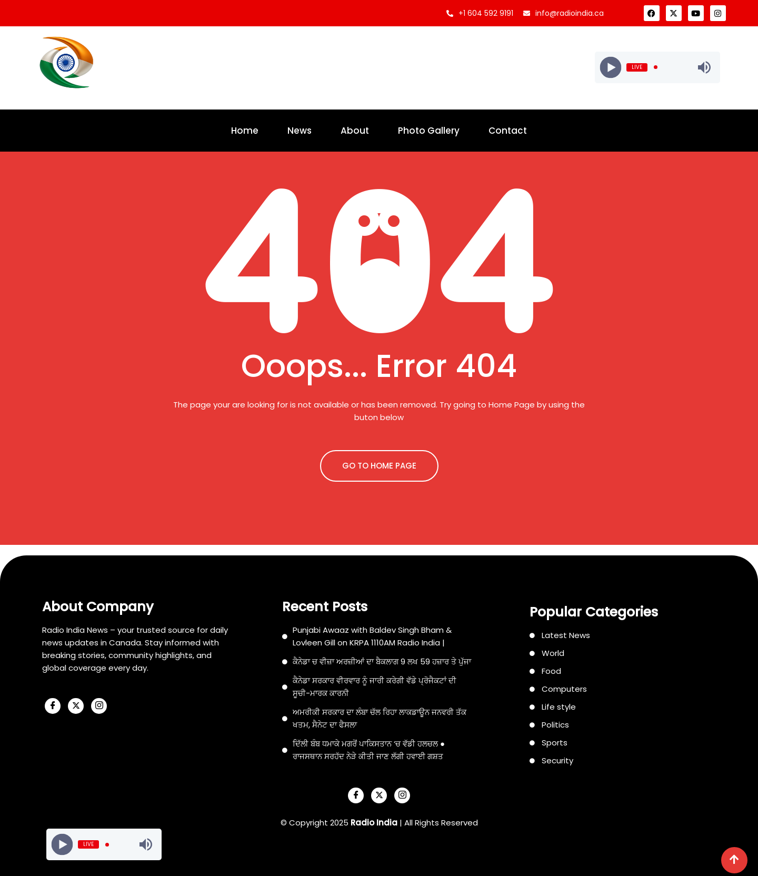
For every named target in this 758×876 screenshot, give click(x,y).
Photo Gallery (429, 130)
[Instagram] (99, 706)
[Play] (610, 67)
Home (244, 130)
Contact (507, 130)
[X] (76, 706)
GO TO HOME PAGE (379, 465)
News (299, 130)
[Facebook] (53, 706)
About (355, 130)
